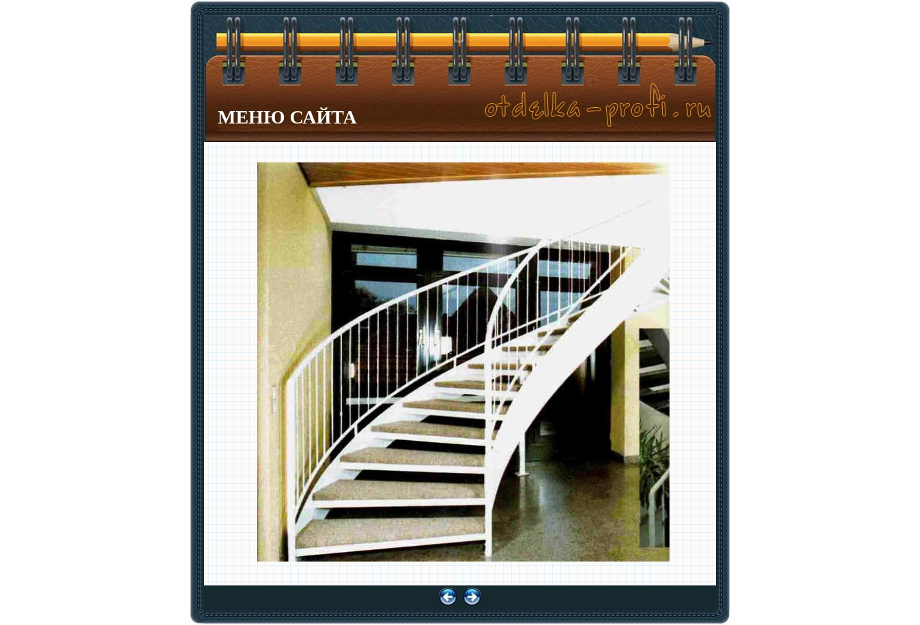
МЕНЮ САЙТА (287, 117)
